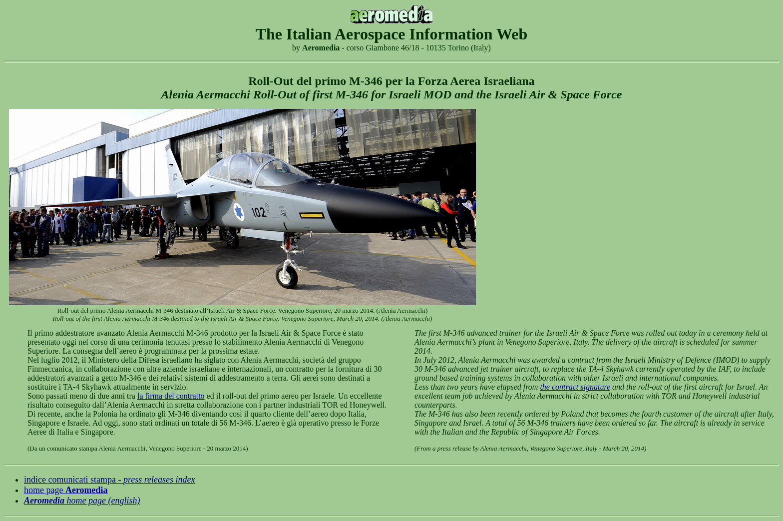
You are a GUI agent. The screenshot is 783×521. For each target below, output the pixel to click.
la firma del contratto (171, 396)
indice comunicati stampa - (109, 480)
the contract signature (575, 387)
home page (66, 490)
